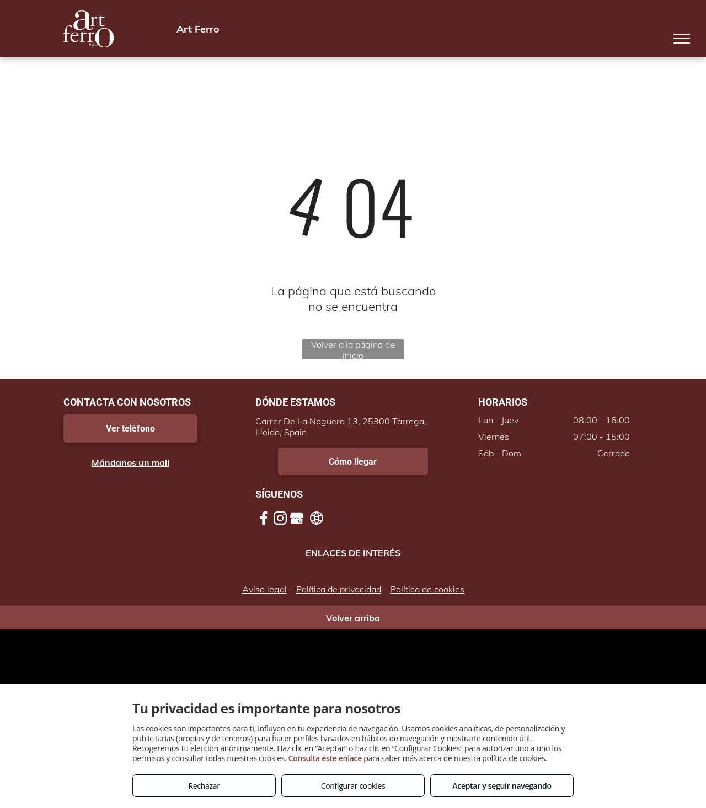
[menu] (681, 38)
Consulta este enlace (325, 758)
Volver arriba (353, 617)
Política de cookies (427, 589)
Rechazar (204, 785)
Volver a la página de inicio (353, 349)
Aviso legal (264, 589)
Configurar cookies (353, 785)
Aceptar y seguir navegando (501, 785)
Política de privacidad (338, 589)
